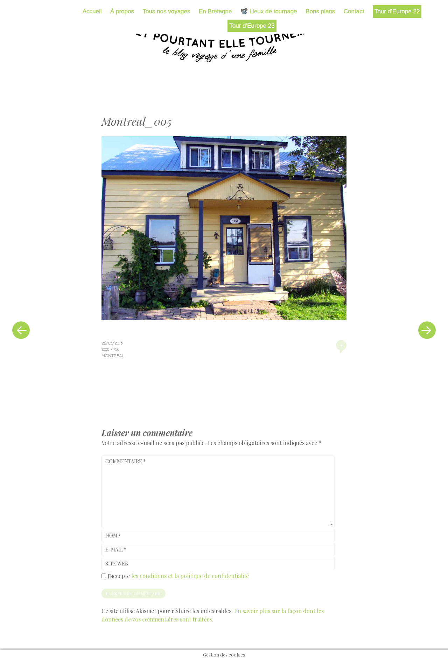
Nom (113, 535)
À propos (122, 11)
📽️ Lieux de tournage (268, 11)
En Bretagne (215, 11)
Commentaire (125, 461)
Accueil (92, 11)
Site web (116, 563)
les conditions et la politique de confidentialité (190, 575)
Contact (354, 11)
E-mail (115, 549)
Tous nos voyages (166, 11)
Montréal (113, 355)
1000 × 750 (110, 349)
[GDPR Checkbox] (104, 576)
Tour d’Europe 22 (397, 11)
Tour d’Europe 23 (251, 25)
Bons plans (320, 11)
